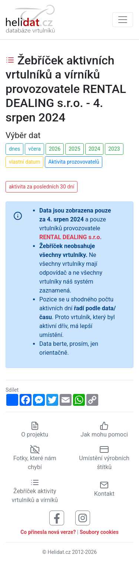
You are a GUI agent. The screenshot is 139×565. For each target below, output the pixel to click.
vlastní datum (24, 162)
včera (34, 149)
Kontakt (104, 489)
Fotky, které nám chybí (34, 458)
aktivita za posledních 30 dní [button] (41, 187)
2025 (74, 149)
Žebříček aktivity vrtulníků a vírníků (34, 491)
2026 (54, 149)
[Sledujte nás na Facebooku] (56, 517)
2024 (94, 149)
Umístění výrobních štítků (104, 458)
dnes (14, 149)
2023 (114, 149)
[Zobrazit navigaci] (122, 19)
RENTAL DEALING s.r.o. (70, 237)
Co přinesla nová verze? (48, 532)
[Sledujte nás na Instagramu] (82, 517)
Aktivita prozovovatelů (73, 162)
